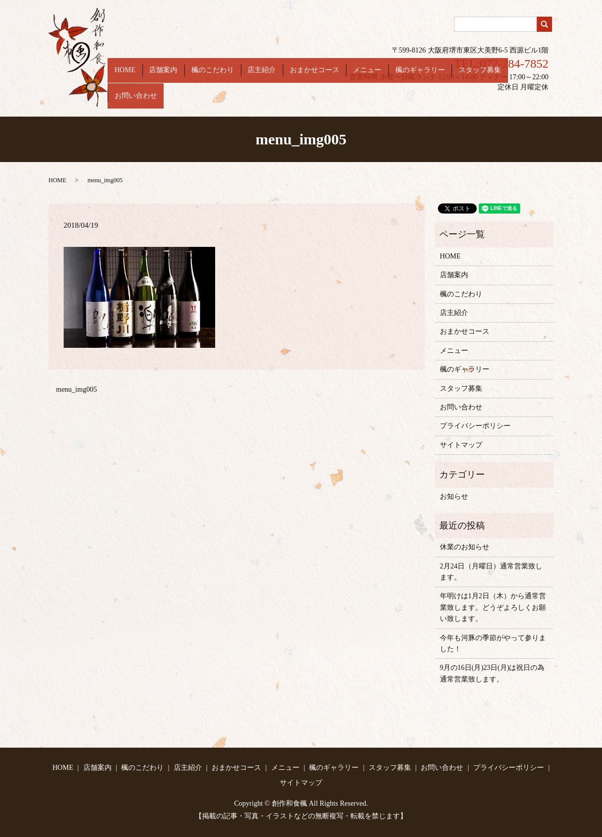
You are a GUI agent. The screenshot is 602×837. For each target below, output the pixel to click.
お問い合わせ (529, 100)
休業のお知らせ (464, 547)
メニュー (380, 100)
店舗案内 (203, 100)
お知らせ (454, 496)
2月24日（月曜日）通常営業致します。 (491, 571)
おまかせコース (334, 100)
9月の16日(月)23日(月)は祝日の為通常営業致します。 (492, 673)
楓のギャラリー (426, 100)
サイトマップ (461, 445)
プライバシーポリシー (475, 426)
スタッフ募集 (479, 100)
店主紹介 (288, 100)
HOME (172, 100)
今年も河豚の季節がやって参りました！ (493, 643)
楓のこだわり (246, 100)
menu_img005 (76, 389)
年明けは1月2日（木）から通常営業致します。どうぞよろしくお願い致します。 (493, 607)
